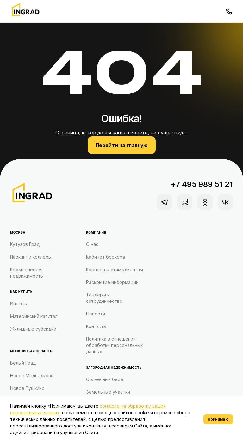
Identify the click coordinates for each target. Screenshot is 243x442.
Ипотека (19, 303)
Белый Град (23, 363)
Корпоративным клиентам (114, 269)
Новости (95, 313)
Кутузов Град (25, 244)
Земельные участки (108, 392)
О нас (92, 244)
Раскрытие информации (112, 282)
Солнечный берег (105, 379)
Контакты (96, 326)
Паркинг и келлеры (31, 257)
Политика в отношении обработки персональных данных (114, 345)
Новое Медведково (32, 375)
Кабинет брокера (105, 257)
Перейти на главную (122, 145)
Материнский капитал (34, 316)
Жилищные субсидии (33, 329)
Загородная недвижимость (114, 367)
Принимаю (218, 419)
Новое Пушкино (27, 388)
